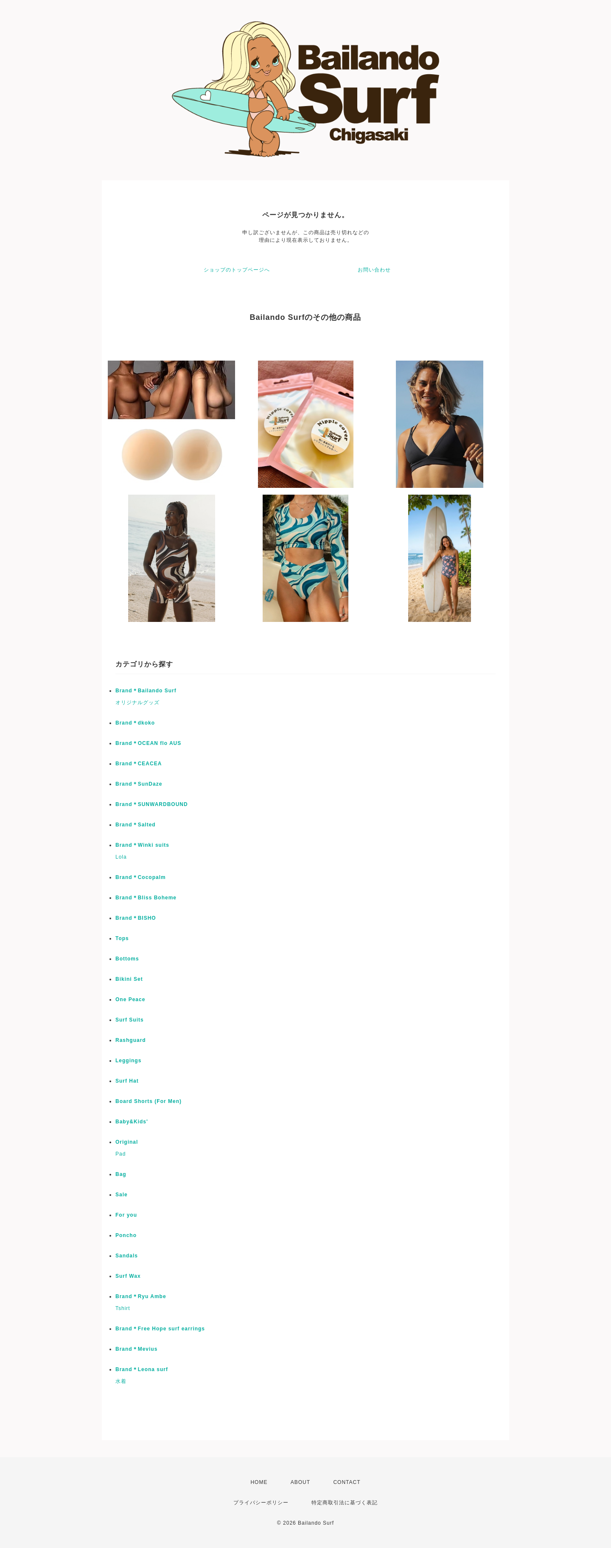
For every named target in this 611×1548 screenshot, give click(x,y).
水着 (120, 1381)
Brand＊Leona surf (141, 1369)
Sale (121, 1195)
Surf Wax (128, 1276)
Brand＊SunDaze (138, 784)
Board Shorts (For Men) (148, 1101)
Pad (120, 1154)
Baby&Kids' (131, 1122)
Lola (121, 857)
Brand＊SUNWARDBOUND (151, 804)
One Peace (130, 999)
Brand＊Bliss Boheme (146, 898)
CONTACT (346, 1482)
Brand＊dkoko (135, 723)
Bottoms (127, 959)
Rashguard (130, 1040)
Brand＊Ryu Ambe (140, 1296)
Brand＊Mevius (136, 1349)
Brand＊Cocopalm (140, 877)
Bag (120, 1174)
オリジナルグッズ (137, 702)
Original (126, 1142)
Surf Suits (129, 1020)
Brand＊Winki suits (142, 845)
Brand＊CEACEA (138, 764)
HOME (258, 1482)
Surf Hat (127, 1081)
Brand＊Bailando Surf (146, 691)
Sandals (126, 1256)
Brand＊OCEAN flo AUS (148, 743)
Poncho (126, 1235)
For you (126, 1215)
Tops (122, 938)
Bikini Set (129, 979)
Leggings (128, 1061)
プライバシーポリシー (261, 1503)
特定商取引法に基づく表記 (344, 1503)
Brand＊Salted (135, 825)
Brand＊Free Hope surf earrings (160, 1329)
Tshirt (122, 1308)
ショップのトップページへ (237, 270)
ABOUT (300, 1482)
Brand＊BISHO (135, 918)
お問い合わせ (374, 270)
